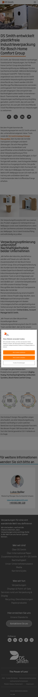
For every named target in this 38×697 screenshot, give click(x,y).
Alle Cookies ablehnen (19, 352)
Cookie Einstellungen (19, 363)
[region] (19, 348)
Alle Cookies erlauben (19, 357)
